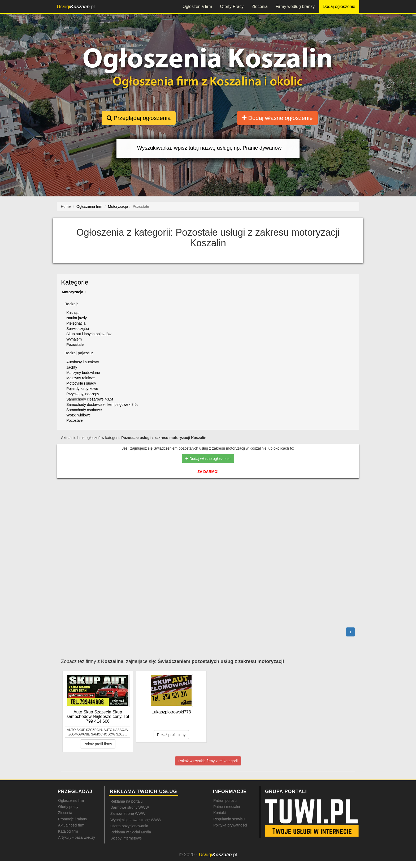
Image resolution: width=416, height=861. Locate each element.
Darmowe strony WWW (129, 807)
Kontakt (219, 813)
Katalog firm (68, 831)
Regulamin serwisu (229, 819)
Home (66, 206)
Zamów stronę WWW (127, 813)
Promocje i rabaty (72, 819)
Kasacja (73, 313)
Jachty (71, 367)
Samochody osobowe (84, 410)
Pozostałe (74, 420)
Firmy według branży (295, 6)
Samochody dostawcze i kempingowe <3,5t (102, 404)
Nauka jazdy (76, 318)
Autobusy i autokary (82, 362)
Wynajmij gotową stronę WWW (135, 820)
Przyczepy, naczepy (82, 394)
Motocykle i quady (81, 383)
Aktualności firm (71, 825)
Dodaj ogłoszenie (339, 6)
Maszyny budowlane (83, 373)
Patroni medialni (226, 806)
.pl (76, 6)
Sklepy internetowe (126, 838)
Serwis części (77, 328)
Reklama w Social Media (130, 832)
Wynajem (74, 339)
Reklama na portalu (126, 801)
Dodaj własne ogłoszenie (277, 118)
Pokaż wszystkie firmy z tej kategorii (207, 761)
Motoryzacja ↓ (74, 292)
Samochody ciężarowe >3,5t (89, 399)
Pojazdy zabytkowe (82, 388)
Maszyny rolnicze (80, 378)
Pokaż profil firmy (98, 744)
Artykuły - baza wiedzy (76, 837)
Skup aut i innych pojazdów (88, 334)
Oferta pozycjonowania (129, 826)
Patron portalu (225, 800)
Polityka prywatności (230, 825)
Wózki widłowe (78, 415)
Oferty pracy (68, 806)
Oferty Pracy (232, 6)
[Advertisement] (208, 505)
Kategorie (74, 282)
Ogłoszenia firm (197, 6)
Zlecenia (259, 6)
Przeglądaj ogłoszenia (139, 118)
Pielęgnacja (75, 323)
